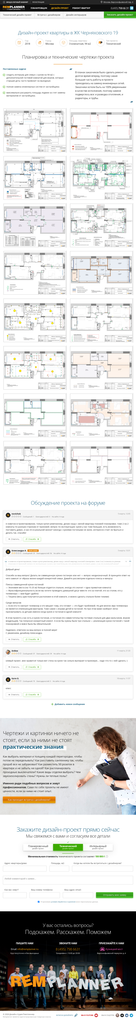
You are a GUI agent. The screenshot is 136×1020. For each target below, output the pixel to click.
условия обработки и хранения (63, 902)
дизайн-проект (60, 6)
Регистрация (38, 2)
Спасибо (33, 539)
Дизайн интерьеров (76, 14)
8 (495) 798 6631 (68, 949)
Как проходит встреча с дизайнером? (29, 799)
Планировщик (39, 8)
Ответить (15, 539)
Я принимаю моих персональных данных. (69, 902)
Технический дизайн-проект (17, 14)
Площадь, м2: (58, 863)
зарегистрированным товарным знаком (35, 1017)
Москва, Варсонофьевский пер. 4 (118, 2)
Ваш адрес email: (72, 890)
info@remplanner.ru (27, 949)
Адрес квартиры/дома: (15, 863)
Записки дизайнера (64, 1015)
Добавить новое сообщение (70, 704)
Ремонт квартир (81, 8)
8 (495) (120, 8)
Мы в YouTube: (87, 1015)
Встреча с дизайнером (48, 14)
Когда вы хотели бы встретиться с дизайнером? (98, 863)
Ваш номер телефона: (42, 890)
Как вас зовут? (11, 890)
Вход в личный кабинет (17, 2)
